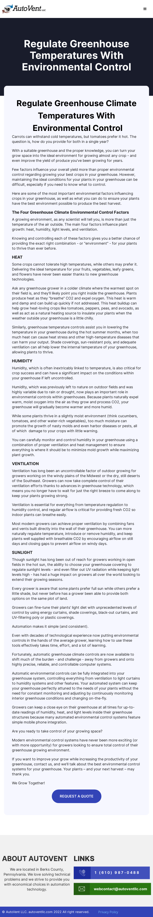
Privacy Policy (108, 912)
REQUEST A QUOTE (76, 796)
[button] (145, 9)
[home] (24, 9)
